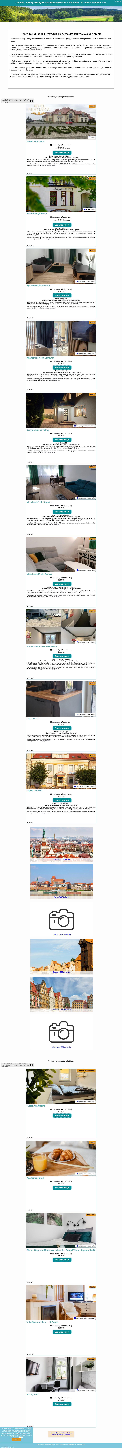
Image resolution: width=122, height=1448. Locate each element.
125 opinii (74, 661)
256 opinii (70, 230)
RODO (21, 1437)
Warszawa (90, 1215)
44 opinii (72, 517)
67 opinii (72, 372)
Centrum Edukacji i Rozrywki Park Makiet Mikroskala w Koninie (61, 1433)
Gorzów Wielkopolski (86, 1070)
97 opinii (68, 733)
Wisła (92, 1287)
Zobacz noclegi (62, 153)
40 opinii (71, 444)
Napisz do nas (81, 1444)
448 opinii (69, 157)
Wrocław (91, 1359)
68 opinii (71, 300)
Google (28, 1428)
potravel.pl (118, 1)
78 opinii (72, 589)
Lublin (92, 1143)
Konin (92, 106)
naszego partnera (49, 165)
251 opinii (69, 805)
